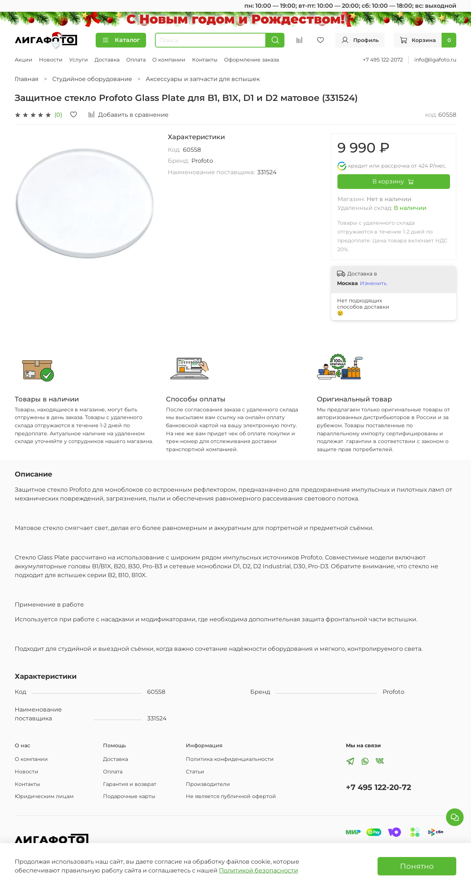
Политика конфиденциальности (230, 759)
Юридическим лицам (44, 796)
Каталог (121, 40)
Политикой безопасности (258, 870)
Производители (208, 784)
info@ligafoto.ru (435, 59)
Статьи (195, 771)
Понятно (417, 866)
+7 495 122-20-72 (378, 787)
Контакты (204, 59)
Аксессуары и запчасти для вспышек (203, 78)
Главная (27, 78)
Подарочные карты (129, 796)
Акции (23, 59)
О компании (168, 59)
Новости (51, 59)
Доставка (107, 59)
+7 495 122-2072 (383, 59)
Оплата (136, 59)
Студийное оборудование (92, 78)
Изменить (373, 283)
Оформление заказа (251, 59)
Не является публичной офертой (231, 796)
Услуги (78, 59)
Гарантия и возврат (129, 784)
